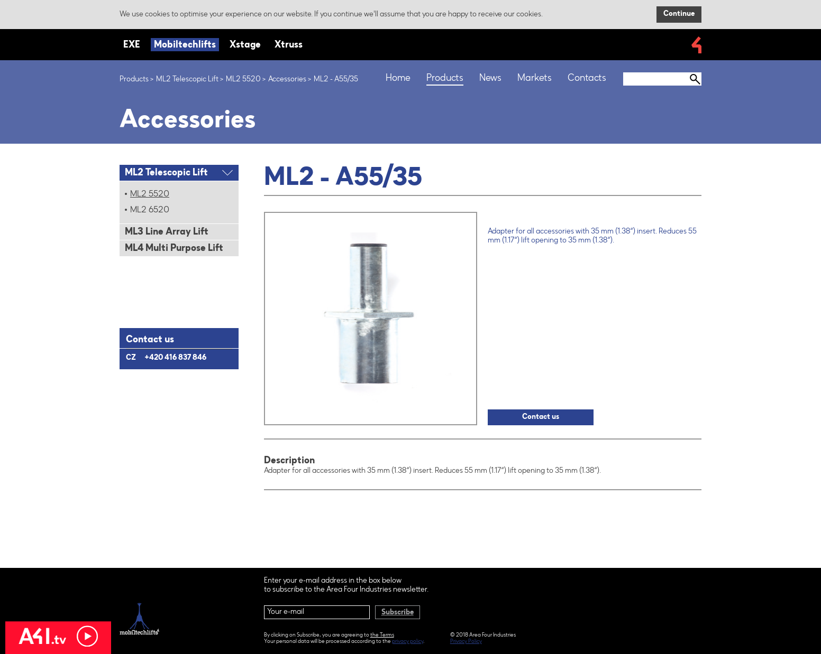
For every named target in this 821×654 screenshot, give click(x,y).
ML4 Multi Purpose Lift (174, 249)
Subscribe (397, 612)
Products (134, 79)
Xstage (245, 45)
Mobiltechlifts (185, 45)
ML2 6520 (149, 210)
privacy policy (407, 641)
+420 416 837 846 (175, 358)
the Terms (382, 635)
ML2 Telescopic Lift (187, 79)
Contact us (540, 417)
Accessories (287, 79)
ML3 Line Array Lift (166, 232)
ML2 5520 (243, 79)
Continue (679, 14)
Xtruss (289, 45)
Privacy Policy (466, 641)
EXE (131, 45)
